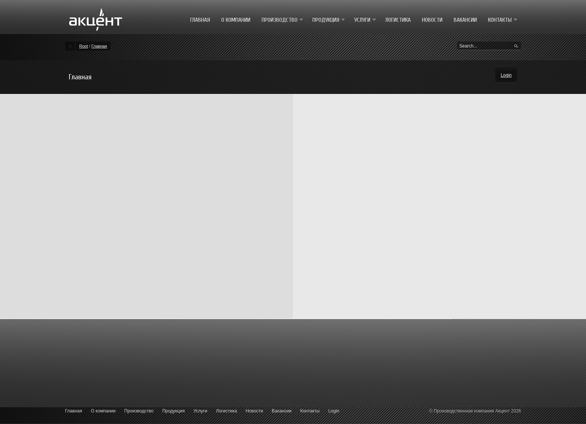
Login (506, 75)
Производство (139, 411)
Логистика (226, 411)
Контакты (310, 411)
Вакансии (282, 411)
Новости (254, 411)
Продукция (173, 411)
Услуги (200, 411)
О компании (103, 411)
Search (516, 46)
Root (83, 46)
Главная (99, 46)
